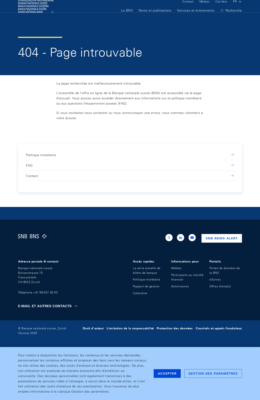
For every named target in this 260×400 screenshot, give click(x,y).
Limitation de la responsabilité (130, 328)
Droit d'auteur (93, 328)
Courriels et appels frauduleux (219, 328)
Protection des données (175, 328)
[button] (237, 9)
